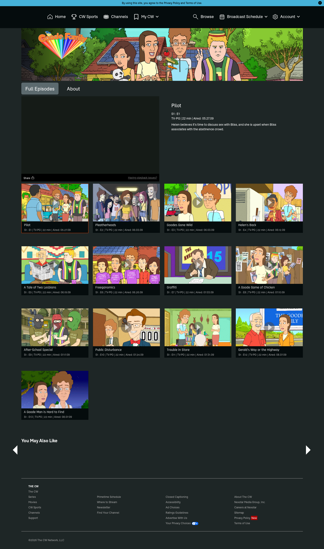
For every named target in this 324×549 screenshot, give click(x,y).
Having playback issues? (142, 177)
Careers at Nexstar (245, 507)
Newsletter (103, 507)
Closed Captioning (177, 496)
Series (32, 496)
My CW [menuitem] (146, 17)
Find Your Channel (108, 512)
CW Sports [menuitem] (84, 17)
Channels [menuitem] (115, 17)
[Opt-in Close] (320, 3)
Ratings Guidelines (177, 512)
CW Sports (34, 507)
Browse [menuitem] (203, 17)
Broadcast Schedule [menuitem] (243, 17)
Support (33, 518)
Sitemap (239, 512)
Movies (32, 502)
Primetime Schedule (109, 496)
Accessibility (173, 502)
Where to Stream (107, 502)
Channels (34, 512)
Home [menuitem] (56, 17)
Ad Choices (172, 507)
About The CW (243, 496)
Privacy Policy (172, 3)
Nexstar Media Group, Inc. (249, 502)
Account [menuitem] (286, 17)
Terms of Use (193, 3)
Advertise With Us (176, 518)
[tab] (40, 88)
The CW (30, 16)
